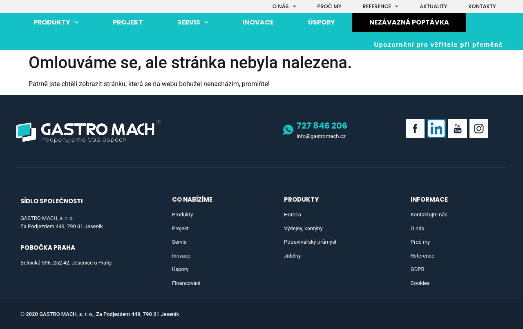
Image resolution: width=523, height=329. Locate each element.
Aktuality (433, 6)
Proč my (329, 6)
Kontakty (482, 6)
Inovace (258, 22)
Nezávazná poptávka (409, 22)
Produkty (56, 22)
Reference (381, 6)
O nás (284, 6)
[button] (438, 45)
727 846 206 (322, 125)
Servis (192, 22)
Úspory (321, 22)
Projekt (128, 22)
